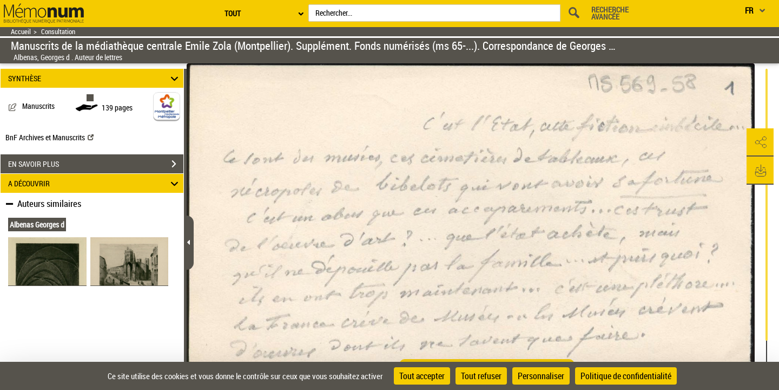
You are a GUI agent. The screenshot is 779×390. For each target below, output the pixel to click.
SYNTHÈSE (95, 78)
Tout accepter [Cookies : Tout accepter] (422, 376)
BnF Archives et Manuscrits (49, 137)
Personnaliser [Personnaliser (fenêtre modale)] (541, 376)
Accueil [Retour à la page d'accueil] (21, 31)
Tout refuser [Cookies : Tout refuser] (481, 376)
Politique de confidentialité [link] (625, 376)
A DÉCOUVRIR (95, 183)
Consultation (58, 31)
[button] (760, 142)
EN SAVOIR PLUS (95, 164)
